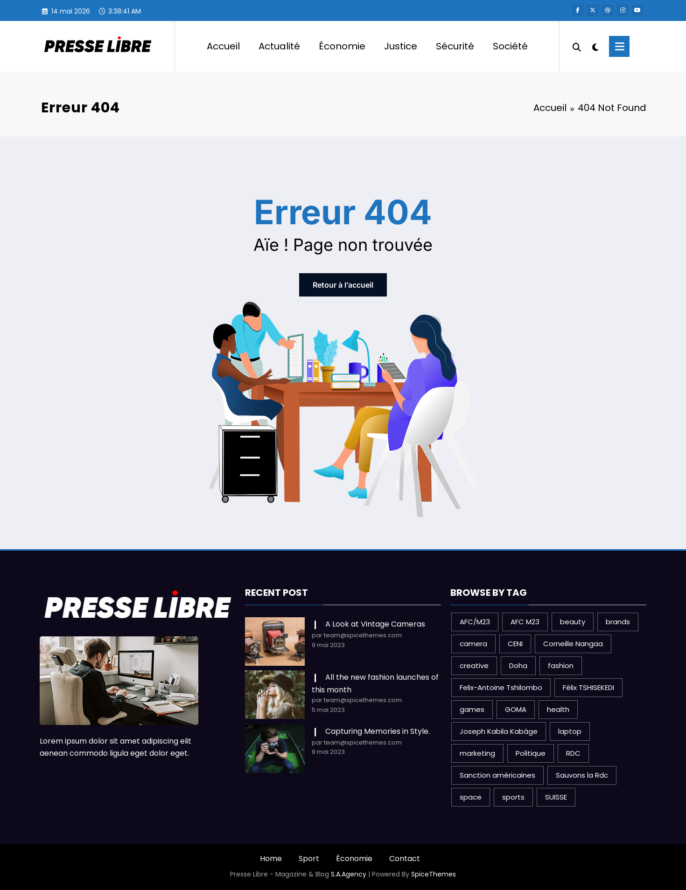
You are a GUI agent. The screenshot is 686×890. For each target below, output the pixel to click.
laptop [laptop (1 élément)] (569, 731)
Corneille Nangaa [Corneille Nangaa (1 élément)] (573, 644)
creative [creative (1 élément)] (474, 665)
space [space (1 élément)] (471, 797)
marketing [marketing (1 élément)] (477, 753)
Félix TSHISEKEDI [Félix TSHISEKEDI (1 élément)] (588, 687)
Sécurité (455, 46)
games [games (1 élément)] (472, 709)
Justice (400, 46)
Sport (309, 858)
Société (510, 46)
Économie (342, 46)
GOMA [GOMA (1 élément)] (515, 709)
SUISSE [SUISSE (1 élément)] (556, 797)
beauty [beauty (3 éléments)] (572, 622)
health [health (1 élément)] (558, 709)
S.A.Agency (348, 874)
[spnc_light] (595, 46)
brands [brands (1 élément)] (618, 622)
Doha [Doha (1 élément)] (518, 665)
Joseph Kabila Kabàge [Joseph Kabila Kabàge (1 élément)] (499, 731)
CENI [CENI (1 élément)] (515, 644)
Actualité (279, 46)
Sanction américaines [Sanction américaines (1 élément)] (497, 775)
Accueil (223, 46)
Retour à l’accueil (343, 285)
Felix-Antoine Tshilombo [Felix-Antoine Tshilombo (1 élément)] (501, 687)
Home (271, 858)
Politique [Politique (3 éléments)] (531, 753)
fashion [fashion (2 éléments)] (561, 665)
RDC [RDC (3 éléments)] (573, 753)
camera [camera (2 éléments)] (473, 644)
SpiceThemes (433, 874)
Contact (404, 858)
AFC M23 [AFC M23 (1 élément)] (525, 622)
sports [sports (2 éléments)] (513, 797)
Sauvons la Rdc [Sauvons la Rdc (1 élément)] (582, 775)
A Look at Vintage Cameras (375, 624)
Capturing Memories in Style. (377, 731)
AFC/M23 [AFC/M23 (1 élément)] (475, 622)
